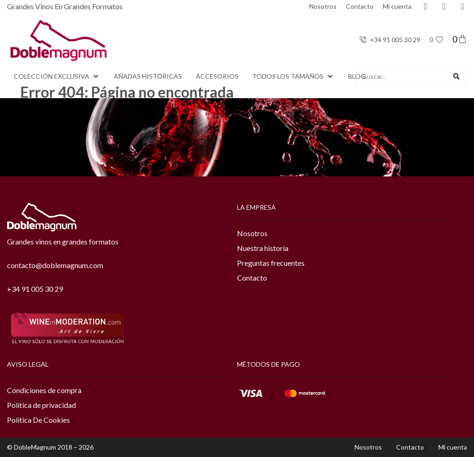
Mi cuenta (397, 6)
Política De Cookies (38, 419)
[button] (57, 76)
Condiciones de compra (44, 390)
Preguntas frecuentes (271, 262)
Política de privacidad (41, 405)
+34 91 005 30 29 (35, 288)
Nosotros (323, 6)
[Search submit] (456, 76)
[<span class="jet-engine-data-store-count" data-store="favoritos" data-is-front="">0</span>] (439, 40)
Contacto (360, 6)
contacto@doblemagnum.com (55, 265)
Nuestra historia (262, 248)
